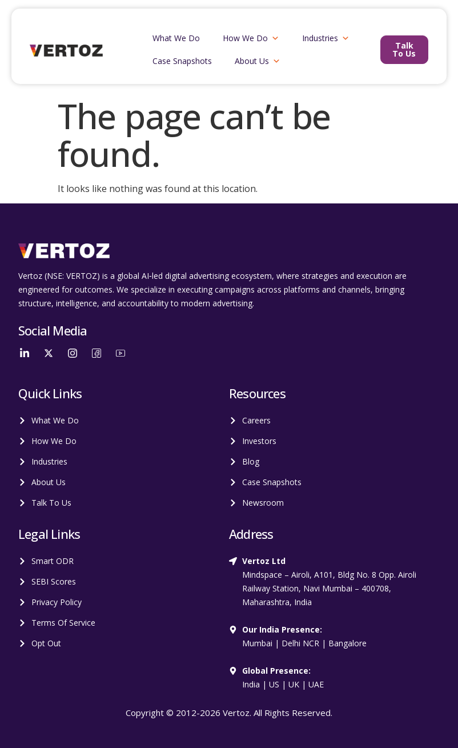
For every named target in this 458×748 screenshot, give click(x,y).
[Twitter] (48, 352)
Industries (325, 38)
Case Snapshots (182, 60)
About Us (257, 61)
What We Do (176, 38)
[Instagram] (72, 352)
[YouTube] (120, 352)
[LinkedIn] (24, 352)
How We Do (251, 38)
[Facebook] (96, 352)
